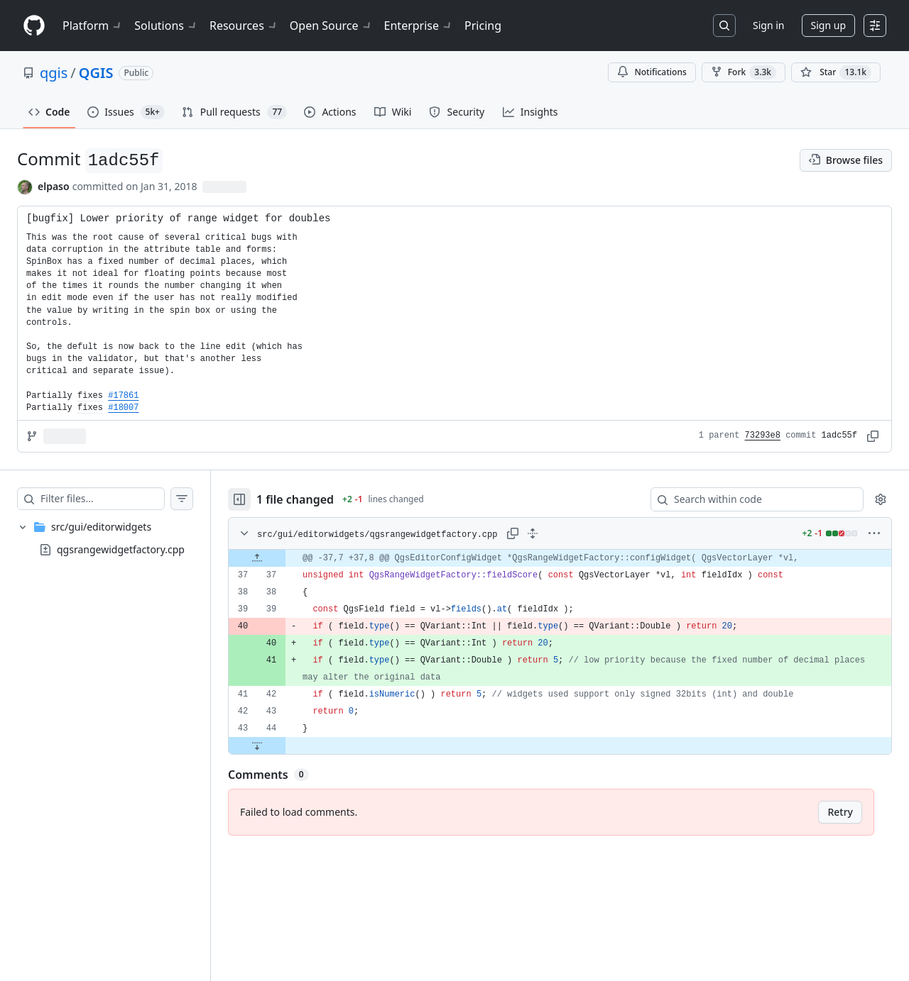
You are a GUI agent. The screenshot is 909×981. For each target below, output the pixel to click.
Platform (92, 25)
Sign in (768, 25)
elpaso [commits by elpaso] (54, 186)
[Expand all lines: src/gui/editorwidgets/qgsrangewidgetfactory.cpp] (533, 533)
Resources (243, 25)
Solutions (166, 25)
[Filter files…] (102, 498)
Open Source (331, 25)
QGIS (96, 72)
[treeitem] (105, 538)
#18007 (123, 408)
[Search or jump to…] (724, 25)
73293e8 (762, 435)
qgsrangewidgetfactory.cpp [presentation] (121, 549)
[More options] (874, 533)
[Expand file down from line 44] (257, 745)
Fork (743, 72)
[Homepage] (34, 26)
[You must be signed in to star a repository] (836, 72)
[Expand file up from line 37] (257, 558)
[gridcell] (560, 558)
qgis (53, 72)
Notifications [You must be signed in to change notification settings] (651, 72)
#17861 (123, 396)
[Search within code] (750, 499)
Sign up (828, 25)
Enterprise (418, 25)
